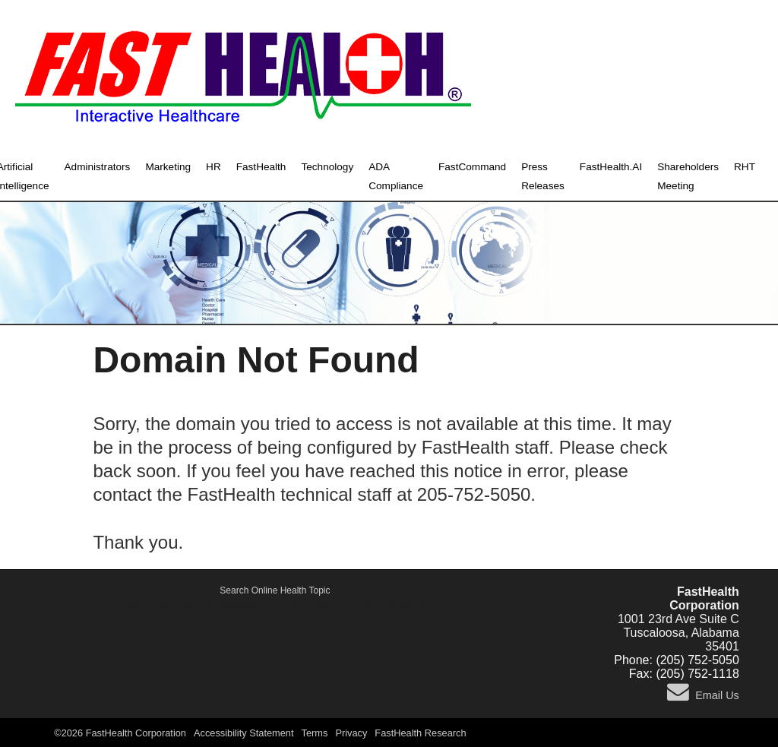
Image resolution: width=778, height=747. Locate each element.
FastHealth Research (420, 733)
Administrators (98, 167)
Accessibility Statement (244, 733)
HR (213, 167)
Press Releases (543, 176)
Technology (327, 167)
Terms (315, 733)
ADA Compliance (395, 176)
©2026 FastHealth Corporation (120, 733)
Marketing (168, 167)
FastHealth (261, 167)
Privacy (351, 733)
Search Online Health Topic (275, 590)
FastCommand (472, 167)
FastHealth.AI (611, 167)
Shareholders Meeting (688, 176)
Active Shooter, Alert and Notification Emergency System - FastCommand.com (275, 605)
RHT (744, 167)
